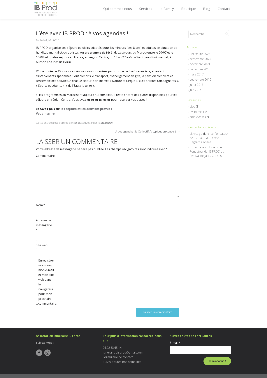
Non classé (197, 117)
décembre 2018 (200, 69)
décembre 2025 (200, 54)
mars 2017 (197, 74)
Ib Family (166, 8)
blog (77, 122)
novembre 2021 (200, 64)
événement (197, 112)
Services (145, 8)
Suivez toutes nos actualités (122, 362)
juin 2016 (195, 90)
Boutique (188, 8)
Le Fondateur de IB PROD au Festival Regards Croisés (209, 138)
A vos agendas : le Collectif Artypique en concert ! (148, 131)
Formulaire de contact (118, 357)
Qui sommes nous (117, 8)
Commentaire (44, 156)
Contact (224, 8)
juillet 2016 (196, 85)
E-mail (175, 343)
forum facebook (200, 147)
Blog (206, 8)
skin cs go (196, 134)
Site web (42, 245)
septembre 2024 (200, 59)
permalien (107, 122)
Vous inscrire (45, 114)
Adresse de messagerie (44, 225)
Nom (40, 205)
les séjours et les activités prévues (86, 109)
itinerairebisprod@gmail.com (123, 352)
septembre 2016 (200, 79)
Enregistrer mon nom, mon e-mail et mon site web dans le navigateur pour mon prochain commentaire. (46, 281)
